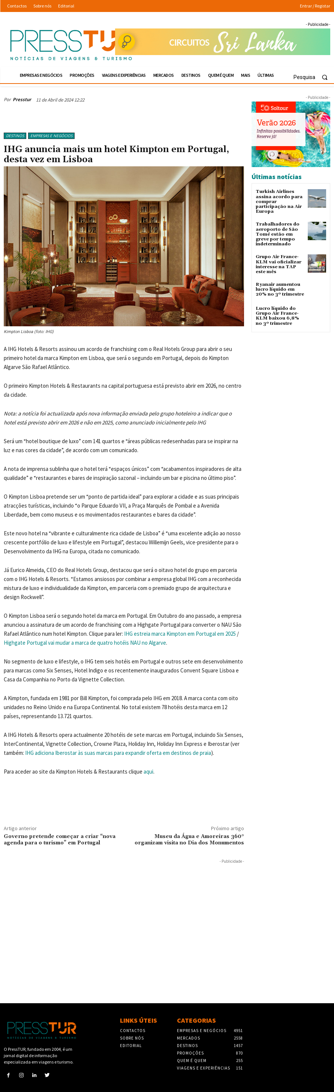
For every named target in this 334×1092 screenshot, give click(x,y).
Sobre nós (132, 1038)
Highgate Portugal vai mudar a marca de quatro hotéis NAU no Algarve (85, 642)
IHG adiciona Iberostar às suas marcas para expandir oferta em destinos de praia (118, 752)
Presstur (22, 99)
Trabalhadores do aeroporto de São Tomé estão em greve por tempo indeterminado (278, 234)
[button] (314, 77)
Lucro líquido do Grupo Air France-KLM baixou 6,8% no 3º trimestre (277, 316)
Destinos (15, 136)
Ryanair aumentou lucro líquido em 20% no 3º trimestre (280, 289)
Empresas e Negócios (51, 136)
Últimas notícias (277, 176)
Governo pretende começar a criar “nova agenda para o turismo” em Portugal (59, 839)
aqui (148, 771)
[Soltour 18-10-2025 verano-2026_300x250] (291, 134)
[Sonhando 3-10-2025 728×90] (222, 41)
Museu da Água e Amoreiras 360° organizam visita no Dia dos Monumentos (189, 839)
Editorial (131, 1045)
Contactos (132, 1030)
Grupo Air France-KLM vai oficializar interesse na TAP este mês (278, 264)
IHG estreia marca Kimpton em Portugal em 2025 (180, 633)
